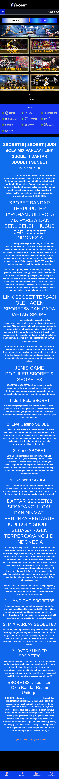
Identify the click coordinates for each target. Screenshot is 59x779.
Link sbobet (14, 320)
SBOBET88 (9, 175)
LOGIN (43, 20)
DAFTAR (15, 20)
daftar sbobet (11, 568)
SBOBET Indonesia (33, 698)
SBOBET (9, 243)
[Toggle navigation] (4, 5)
